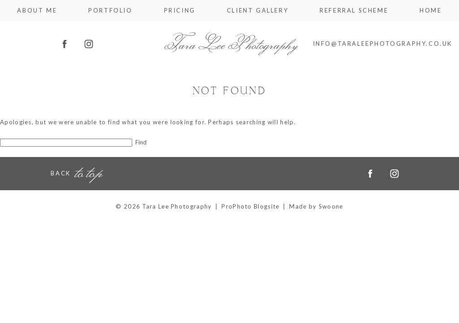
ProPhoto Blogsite (250, 206)
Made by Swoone (316, 206)
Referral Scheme (354, 10)
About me (37, 10)
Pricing (179, 10)
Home (431, 10)
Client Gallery (257, 10)
